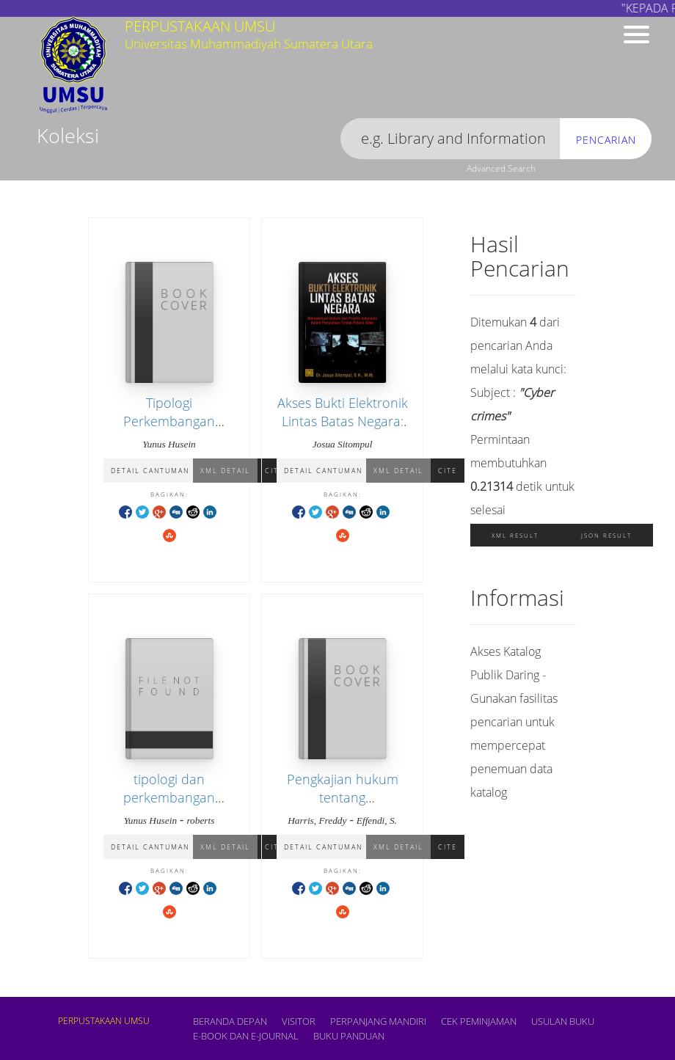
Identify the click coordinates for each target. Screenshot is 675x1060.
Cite (447, 470)
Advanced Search (501, 168)
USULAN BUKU (562, 1021)
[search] (450, 139)
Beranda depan (230, 1021)
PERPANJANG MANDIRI (378, 1021)
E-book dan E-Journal (246, 1035)
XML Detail (225, 470)
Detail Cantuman (150, 470)
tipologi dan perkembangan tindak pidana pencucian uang (169, 807)
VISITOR (298, 1021)
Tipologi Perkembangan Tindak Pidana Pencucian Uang (169, 430)
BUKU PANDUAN (348, 1035)
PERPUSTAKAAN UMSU (104, 1021)
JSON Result (606, 535)
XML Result (515, 535)
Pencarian (606, 140)
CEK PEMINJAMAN (479, 1021)
